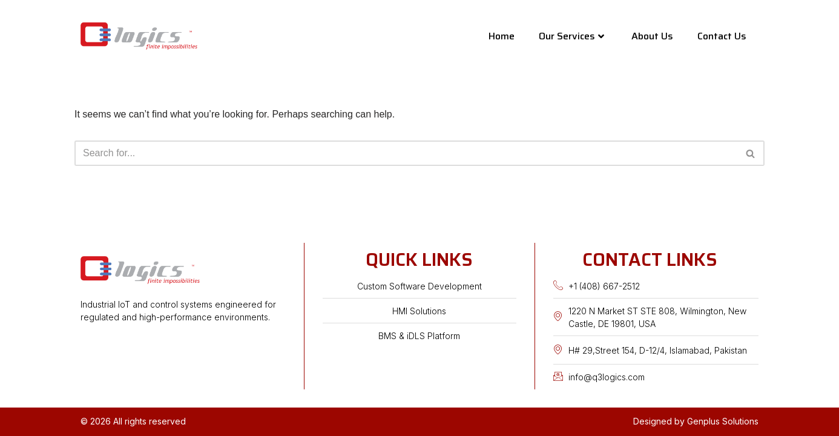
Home (502, 36)
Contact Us (721, 36)
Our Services (571, 36)
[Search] (405, 153)
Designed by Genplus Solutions (695, 421)
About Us (652, 36)
